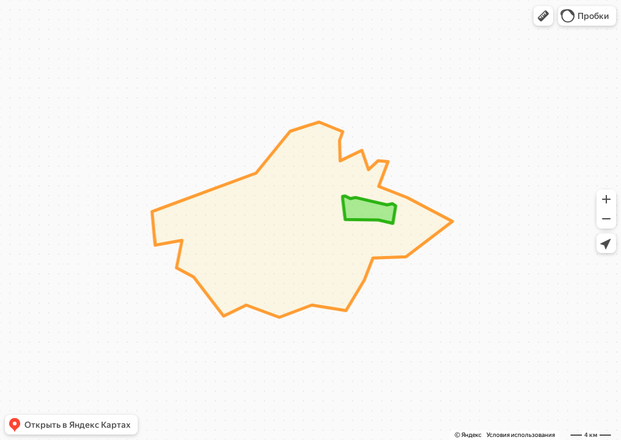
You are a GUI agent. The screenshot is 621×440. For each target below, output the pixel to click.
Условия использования (520, 434)
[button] (543, 16)
